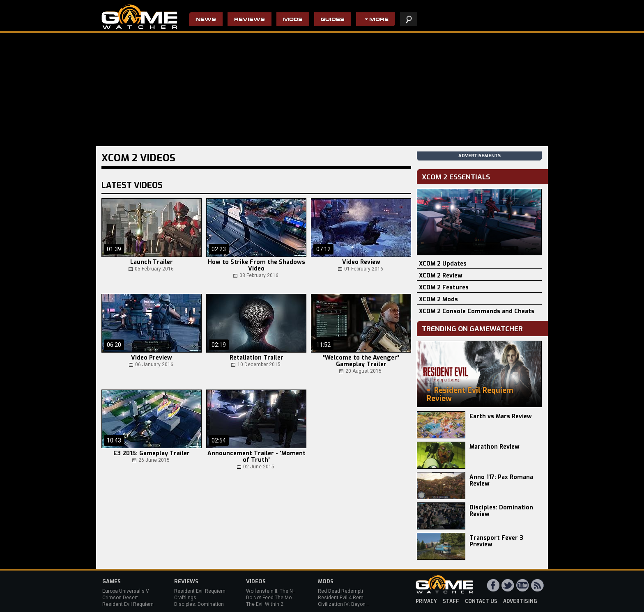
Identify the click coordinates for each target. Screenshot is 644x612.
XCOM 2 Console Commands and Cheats (476, 311)
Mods (293, 20)
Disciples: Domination (199, 604)
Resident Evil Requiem (128, 604)
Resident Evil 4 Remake (345, 598)
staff (451, 601)
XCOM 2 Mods (438, 299)
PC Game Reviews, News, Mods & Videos (139, 17)
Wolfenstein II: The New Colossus (284, 591)
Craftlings (185, 598)
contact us (481, 601)
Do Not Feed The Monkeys (275, 598)
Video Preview (151, 358)
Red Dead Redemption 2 (345, 591)
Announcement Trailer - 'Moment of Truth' (256, 456)
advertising (520, 601)
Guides (333, 20)
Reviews (249, 20)
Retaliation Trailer (256, 358)
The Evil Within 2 (264, 604)
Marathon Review (494, 447)
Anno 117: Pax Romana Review (501, 480)
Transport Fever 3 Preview (496, 541)
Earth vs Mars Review (500, 416)
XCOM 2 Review (440, 276)
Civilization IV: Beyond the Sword (355, 604)
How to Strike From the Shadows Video (256, 265)
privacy (426, 601)
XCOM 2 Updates (443, 264)
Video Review (361, 262)
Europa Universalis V (125, 591)
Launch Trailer (151, 262)
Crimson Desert (120, 598)
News (206, 20)
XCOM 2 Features (444, 287)
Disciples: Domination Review (501, 511)
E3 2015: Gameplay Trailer (151, 453)
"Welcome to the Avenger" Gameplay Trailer (361, 361)
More (379, 20)
